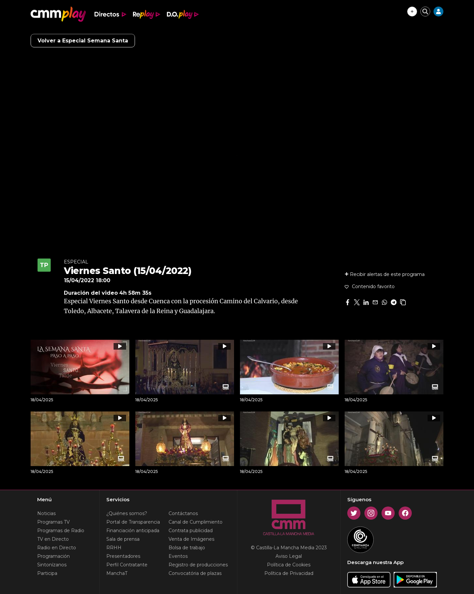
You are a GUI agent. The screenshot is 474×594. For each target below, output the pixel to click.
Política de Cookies (288, 565)
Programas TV (53, 522)
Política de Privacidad (288, 573)
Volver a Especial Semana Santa (83, 40)
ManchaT (116, 573)
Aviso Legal (289, 556)
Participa (47, 573)
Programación (53, 556)
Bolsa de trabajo (187, 548)
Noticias (46, 513)
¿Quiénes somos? (126, 513)
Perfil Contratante (126, 565)
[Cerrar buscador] (425, 11)
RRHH (113, 548)
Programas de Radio (60, 530)
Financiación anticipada (132, 530)
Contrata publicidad (191, 530)
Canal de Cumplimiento (196, 522)
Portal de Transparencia (133, 522)
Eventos (178, 556)
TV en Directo (53, 539)
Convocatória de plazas (195, 573)
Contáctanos (183, 513)
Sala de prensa (123, 539)
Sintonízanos (51, 565)
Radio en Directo (56, 548)
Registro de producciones (198, 565)
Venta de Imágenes (191, 539)
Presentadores (123, 556)
